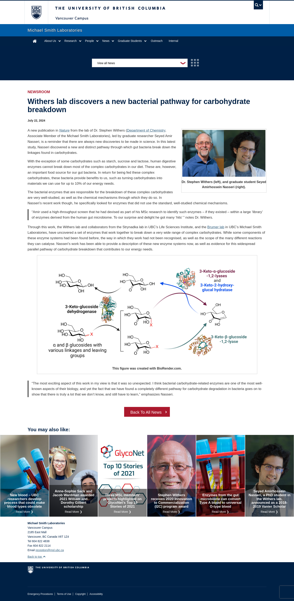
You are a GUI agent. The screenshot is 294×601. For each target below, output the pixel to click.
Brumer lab (215, 227)
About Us (50, 40)
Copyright (80, 594)
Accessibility (96, 594)
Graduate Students (130, 40)
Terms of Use (64, 594)
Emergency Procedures (40, 594)
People (89, 40)
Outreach (157, 40)
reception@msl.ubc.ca (50, 550)
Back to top (37, 556)
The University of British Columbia (36, 12)
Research (71, 40)
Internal (173, 40)
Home (35, 41)
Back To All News (145, 412)
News (105, 40)
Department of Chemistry (146, 130)
